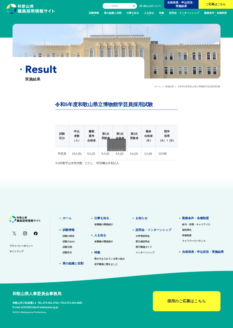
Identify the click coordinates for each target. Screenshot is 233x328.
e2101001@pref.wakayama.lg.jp (39, 307)
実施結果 (169, 86)
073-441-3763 (51, 303)
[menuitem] (94, 13)
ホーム (158, 86)
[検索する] (134, 6)
